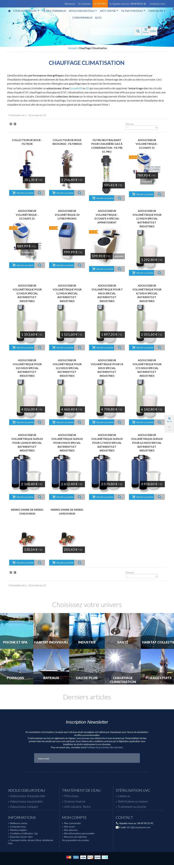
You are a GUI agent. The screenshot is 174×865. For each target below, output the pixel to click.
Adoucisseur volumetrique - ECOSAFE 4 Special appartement (107, 216)
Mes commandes (71, 823)
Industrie (87, 642)
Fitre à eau (71, 796)
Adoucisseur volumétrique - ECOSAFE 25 (27, 214)
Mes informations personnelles (78, 833)
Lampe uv (124, 796)
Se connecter (84, 3)
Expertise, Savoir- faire (20, 836)
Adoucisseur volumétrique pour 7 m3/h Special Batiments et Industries (107, 293)
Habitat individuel (51, 642)
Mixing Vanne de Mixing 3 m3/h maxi (27, 511)
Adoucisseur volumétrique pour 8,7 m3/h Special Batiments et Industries (147, 293)
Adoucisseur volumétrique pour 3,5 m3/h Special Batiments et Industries (27, 293)
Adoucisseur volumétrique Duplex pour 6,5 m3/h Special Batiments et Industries (147, 442)
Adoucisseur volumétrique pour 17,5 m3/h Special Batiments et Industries (147, 368)
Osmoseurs (157, 10)
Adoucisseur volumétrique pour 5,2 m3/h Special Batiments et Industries (67, 293)
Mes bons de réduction (74, 836)
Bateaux (51, 678)
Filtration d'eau (133, 10)
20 (87, 88)
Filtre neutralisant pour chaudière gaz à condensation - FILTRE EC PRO (107, 146)
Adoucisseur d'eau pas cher (28, 796)
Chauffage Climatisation (123, 680)
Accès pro (100, 3)
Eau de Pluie (87, 678)
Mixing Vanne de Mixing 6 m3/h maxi (67, 511)
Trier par (129, 124)
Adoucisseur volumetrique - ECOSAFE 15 (147, 144)
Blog (98, 17)
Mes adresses (70, 830)
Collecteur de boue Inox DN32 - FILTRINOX (67, 142)
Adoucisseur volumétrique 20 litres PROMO (67, 214)
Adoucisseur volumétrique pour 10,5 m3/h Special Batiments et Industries (27, 368)
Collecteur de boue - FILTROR (27, 142)
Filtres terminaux (54, 10)
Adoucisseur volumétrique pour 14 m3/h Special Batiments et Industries (107, 368)
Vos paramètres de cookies (75, 840)
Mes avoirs (68, 826)
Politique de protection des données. (105, 747)
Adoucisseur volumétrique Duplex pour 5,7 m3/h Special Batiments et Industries (107, 442)
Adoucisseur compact (24, 806)
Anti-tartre (109, 10)
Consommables (82, 17)
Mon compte (74, 817)
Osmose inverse (74, 801)
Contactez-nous (157, 3)
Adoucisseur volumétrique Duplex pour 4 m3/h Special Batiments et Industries (67, 442)
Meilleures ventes (17, 823)
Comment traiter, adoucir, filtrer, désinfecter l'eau (30, 842)
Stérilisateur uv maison (133, 801)
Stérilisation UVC (26, 10)
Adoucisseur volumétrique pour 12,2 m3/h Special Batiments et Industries (67, 368)
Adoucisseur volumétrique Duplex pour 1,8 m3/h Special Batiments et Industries (27, 442)
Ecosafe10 (76, 88)
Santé (122, 642)
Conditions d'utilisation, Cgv (23, 833)
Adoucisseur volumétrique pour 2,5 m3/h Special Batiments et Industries (147, 218)
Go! (134, 758)
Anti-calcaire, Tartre (77, 806)
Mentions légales (17, 830)
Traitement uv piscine (132, 806)
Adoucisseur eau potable (26, 801)
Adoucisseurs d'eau (83, 10)
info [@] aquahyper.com (138, 827)
